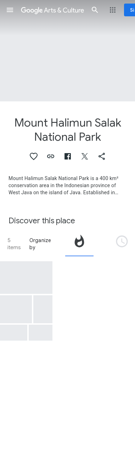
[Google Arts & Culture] (52, 10)
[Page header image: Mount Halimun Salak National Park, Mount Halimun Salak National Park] (67, 50)
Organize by (40, 244)
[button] (9, 9)
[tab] (79, 243)
